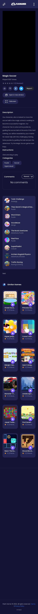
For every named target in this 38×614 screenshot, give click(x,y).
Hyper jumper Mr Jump (14, 336)
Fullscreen (10, 101)
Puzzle (7, 163)
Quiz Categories (29, 365)
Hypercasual (9, 166)
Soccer (16, 163)
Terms (33, 604)
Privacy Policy (19, 606)
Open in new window (14, 95)
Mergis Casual (10, 365)
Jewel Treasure (11, 422)
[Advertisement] (19, 494)
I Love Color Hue (28, 336)
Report (29, 88)
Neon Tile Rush (10, 451)
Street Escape (10, 308)
